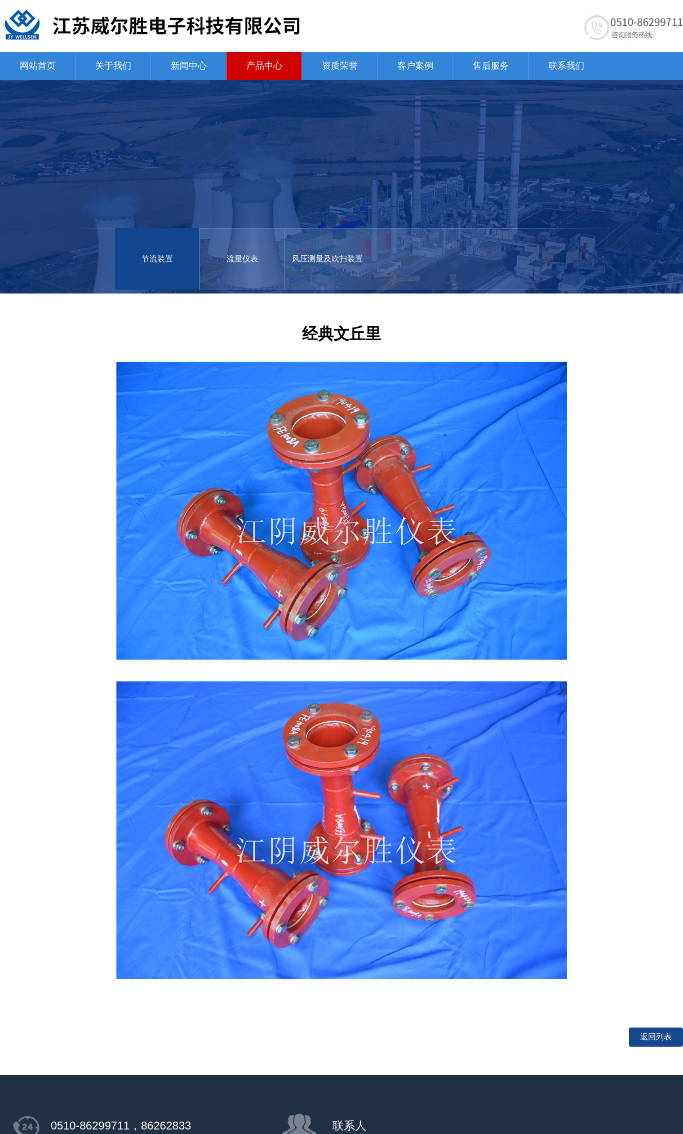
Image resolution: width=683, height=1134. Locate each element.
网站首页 (38, 65)
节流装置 (157, 259)
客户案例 (415, 65)
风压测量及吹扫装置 (327, 259)
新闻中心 (189, 65)
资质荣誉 (340, 65)
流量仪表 (242, 259)
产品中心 (264, 65)
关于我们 (113, 65)
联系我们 (566, 65)
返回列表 (656, 1037)
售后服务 (491, 65)
